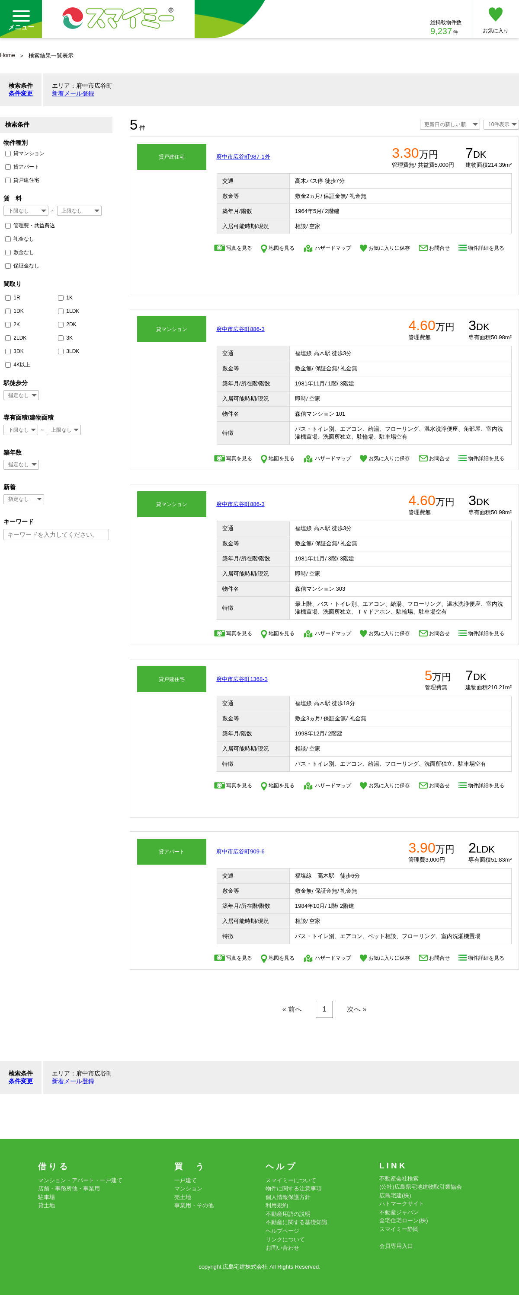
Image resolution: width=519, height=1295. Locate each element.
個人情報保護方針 (288, 1197)
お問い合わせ (282, 1247)
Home (7, 55)
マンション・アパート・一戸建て (80, 1180)
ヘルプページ (282, 1231)
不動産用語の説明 (288, 1214)
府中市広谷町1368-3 (241, 679)
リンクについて (285, 1239)
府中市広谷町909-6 (240, 851)
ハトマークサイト (401, 1203)
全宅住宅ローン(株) (403, 1220)
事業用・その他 (194, 1205)
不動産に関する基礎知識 (296, 1222)
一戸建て (185, 1180)
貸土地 (46, 1205)
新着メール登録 (73, 93)
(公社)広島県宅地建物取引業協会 (420, 1187)
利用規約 (277, 1205)
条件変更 (21, 93)
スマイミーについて (291, 1180)
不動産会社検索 (399, 1178)
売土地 (182, 1197)
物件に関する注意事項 (294, 1188)
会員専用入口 (396, 1246)
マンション (188, 1188)
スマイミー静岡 (399, 1229)
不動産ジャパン (399, 1212)
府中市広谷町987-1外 (243, 156)
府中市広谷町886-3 (240, 329)
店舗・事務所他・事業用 (69, 1188)
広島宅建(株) (395, 1195)
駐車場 (46, 1197)
